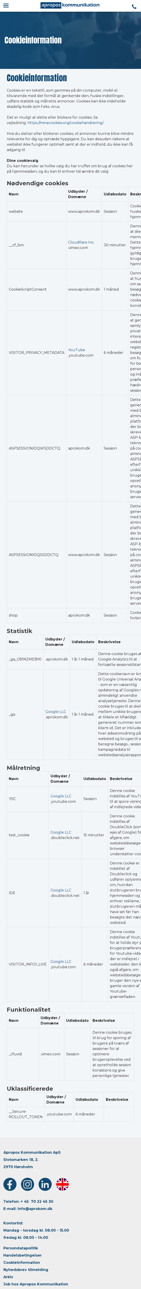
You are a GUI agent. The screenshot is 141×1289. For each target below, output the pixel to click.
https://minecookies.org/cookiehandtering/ (66, 123)
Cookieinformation (21, 1262)
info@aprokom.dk (35, 1209)
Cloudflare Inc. (81, 242)
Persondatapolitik (20, 1248)
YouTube (76, 350)
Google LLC (55, 712)
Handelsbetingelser (22, 1255)
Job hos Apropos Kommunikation (35, 1284)
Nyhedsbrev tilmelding (25, 1270)
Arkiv (8, 1277)
